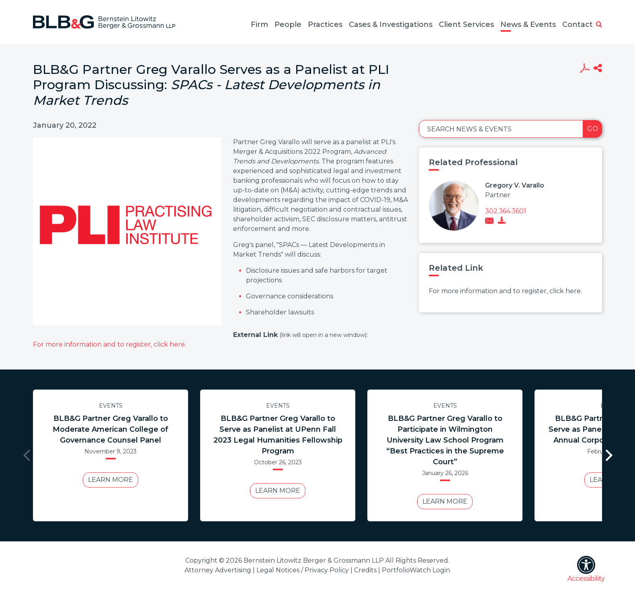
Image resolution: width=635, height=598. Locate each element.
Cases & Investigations (390, 24)
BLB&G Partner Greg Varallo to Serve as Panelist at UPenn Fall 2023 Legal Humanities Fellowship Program (277, 434)
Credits (365, 570)
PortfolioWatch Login (416, 570)
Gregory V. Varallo (514, 185)
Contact (577, 24)
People (287, 24)
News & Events (528, 24)
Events (111, 405)
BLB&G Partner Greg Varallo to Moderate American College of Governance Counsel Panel (110, 429)
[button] (599, 25)
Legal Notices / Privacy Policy (302, 570)
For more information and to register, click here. (109, 344)
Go (592, 129)
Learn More (110, 480)
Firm (259, 24)
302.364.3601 (505, 211)
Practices (325, 24)
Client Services (466, 24)
